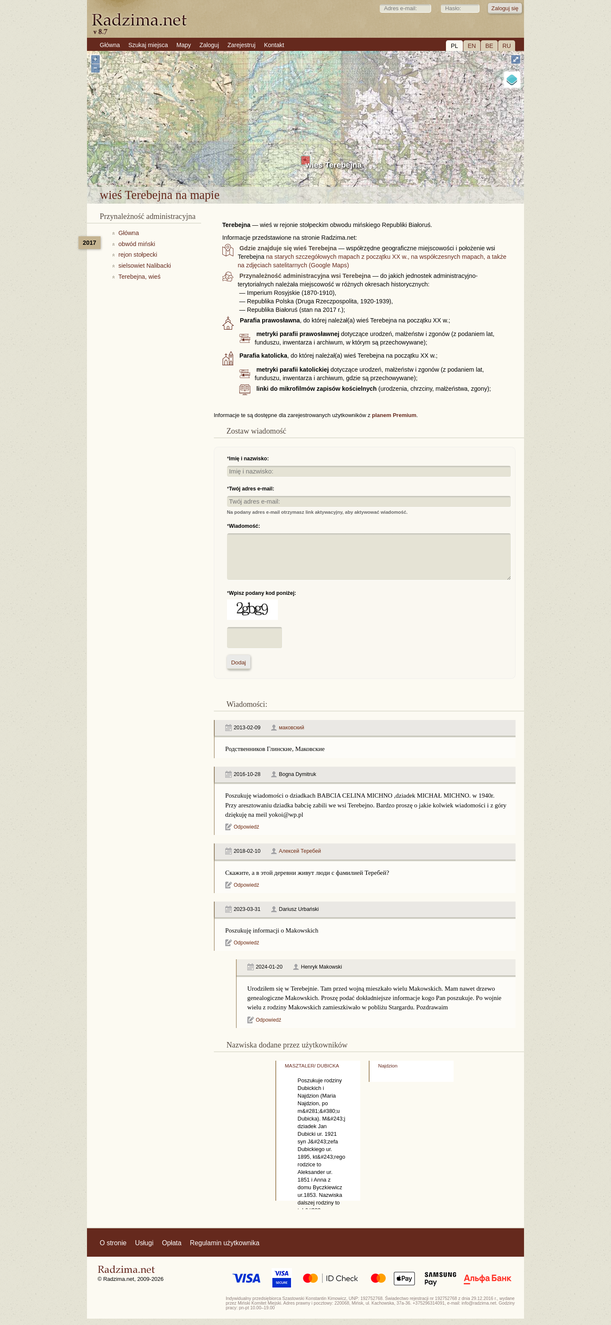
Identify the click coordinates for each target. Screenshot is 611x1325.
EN (472, 45)
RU (506, 45)
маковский (291, 728)
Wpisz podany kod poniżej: (262, 593)
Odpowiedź (246, 827)
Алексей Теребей (300, 851)
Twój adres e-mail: (252, 489)
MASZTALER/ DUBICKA (312, 1065)
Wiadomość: (244, 526)
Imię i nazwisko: (249, 459)
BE (489, 45)
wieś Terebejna (334, 164)
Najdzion (387, 1065)
